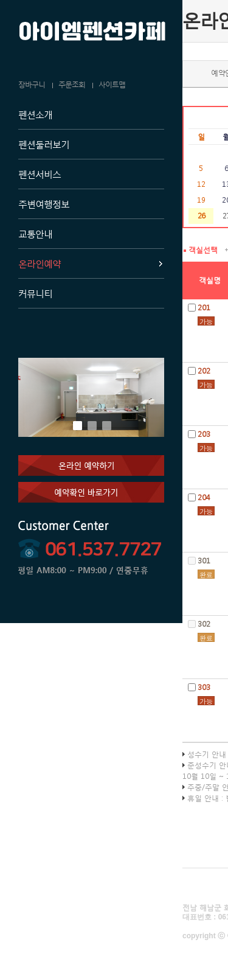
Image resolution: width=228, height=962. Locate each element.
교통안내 (35, 234)
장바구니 (31, 84)
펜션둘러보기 (43, 144)
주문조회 (71, 84)
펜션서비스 (39, 174)
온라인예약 (39, 263)
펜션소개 (35, 114)
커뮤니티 (35, 293)
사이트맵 (111, 84)
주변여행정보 (43, 204)
